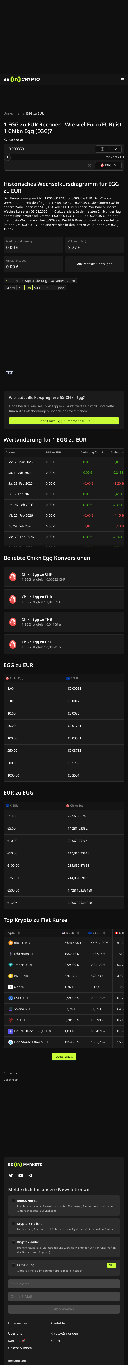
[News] (22, 79)
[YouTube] (20, 1176)
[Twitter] (10, 1176)
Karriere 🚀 (16, 1340)
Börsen (56, 1340)
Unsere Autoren (20, 1348)
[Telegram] (30, 1176)
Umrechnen (12, 113)
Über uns (15, 1333)
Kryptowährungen (64, 1333)
